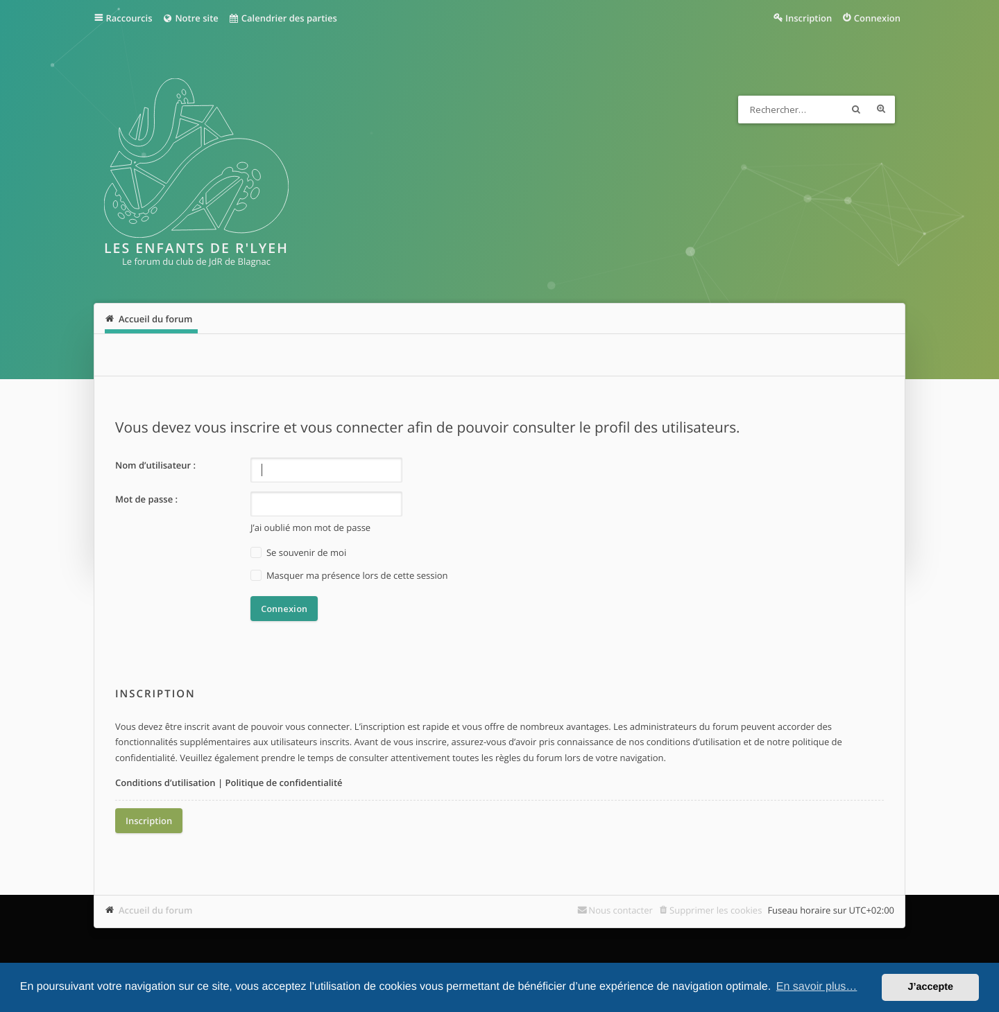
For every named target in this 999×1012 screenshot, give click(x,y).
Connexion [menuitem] (877, 18)
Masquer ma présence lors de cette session (349, 576)
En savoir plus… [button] (816, 987)
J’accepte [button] (930, 987)
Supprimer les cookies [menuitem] (715, 910)
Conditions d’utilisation (165, 782)
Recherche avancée (881, 109)
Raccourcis (129, 18)
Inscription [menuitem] (808, 18)
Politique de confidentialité (283, 782)
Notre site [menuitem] (190, 18)
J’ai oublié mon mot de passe (310, 527)
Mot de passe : (146, 499)
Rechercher (856, 109)
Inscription (149, 820)
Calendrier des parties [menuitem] (282, 18)
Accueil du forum (156, 910)
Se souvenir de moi (298, 553)
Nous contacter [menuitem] (620, 910)
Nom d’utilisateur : (155, 465)
